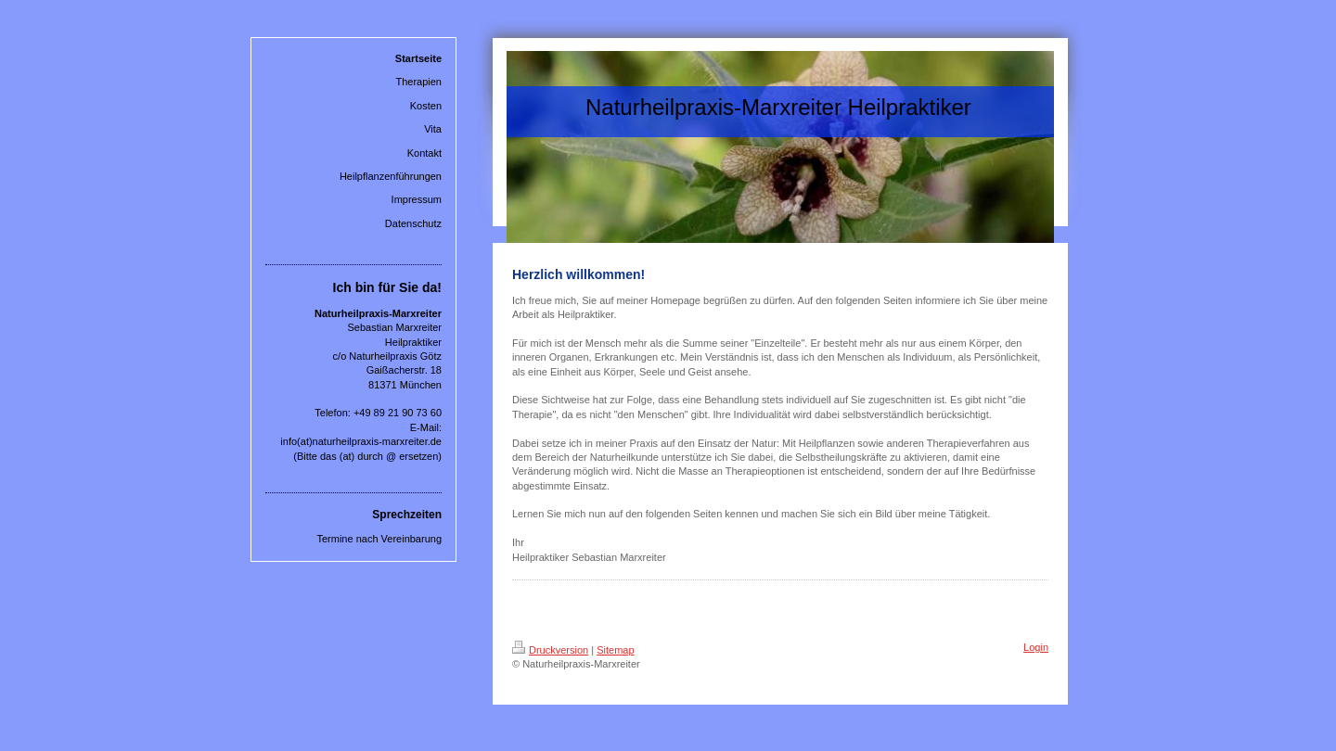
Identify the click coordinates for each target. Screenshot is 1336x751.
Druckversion (550, 650)
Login (1035, 647)
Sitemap (615, 650)
